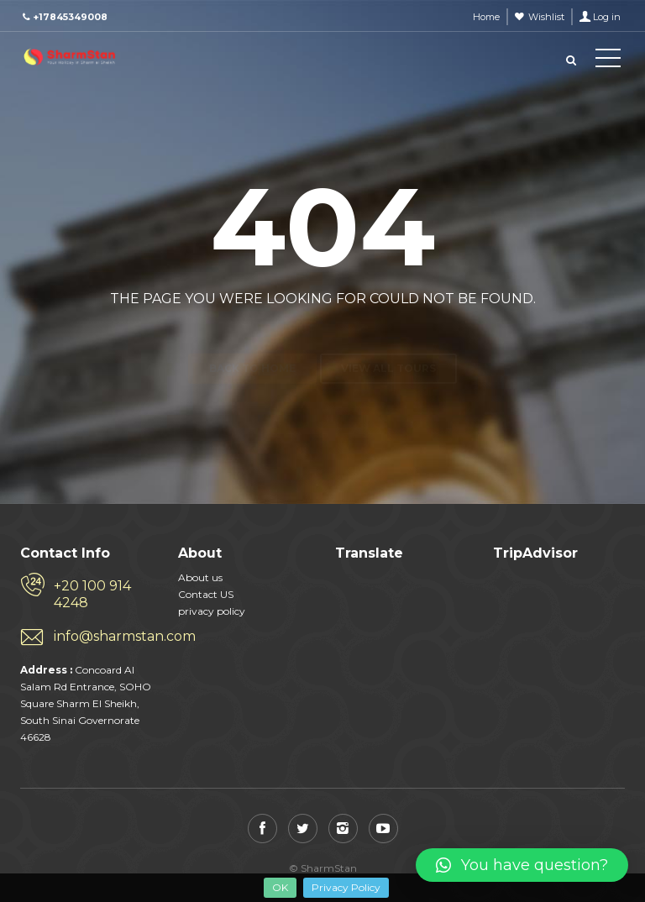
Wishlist (546, 17)
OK (280, 887)
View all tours (388, 339)
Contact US (205, 594)
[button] (522, 865)
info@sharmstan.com (103, 636)
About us (200, 577)
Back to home (252, 339)
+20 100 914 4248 (92, 594)
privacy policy (211, 611)
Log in (607, 17)
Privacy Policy (346, 887)
